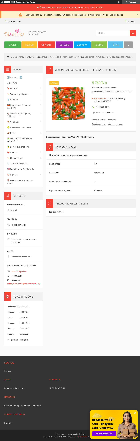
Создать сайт (21, 2)
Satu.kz (81, 434)
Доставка (82, 45)
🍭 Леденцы (13, 122)
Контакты (64, 45)
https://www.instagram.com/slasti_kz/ (23, 284)
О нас (116, 45)
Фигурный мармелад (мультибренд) (91, 57)
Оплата (99, 45)
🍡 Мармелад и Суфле (17, 94)
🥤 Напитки (12, 100)
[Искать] (133, 33)
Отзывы (7, 371)
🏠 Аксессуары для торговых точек (20, 181)
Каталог (12, 45)
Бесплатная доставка (105, 113)
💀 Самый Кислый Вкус (18, 163)
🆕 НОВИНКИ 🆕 (14, 77)
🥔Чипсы (11, 133)
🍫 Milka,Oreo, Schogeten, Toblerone (19, 115)
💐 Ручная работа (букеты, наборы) (19, 140)
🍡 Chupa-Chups (14, 158)
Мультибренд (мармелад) (61, 57)
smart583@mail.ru (19, 271)
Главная (29, 45)
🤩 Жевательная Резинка (19, 127)
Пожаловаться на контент (86, 437)
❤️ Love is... (12, 152)
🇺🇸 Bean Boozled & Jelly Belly (20, 169)
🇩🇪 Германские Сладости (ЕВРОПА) (18, 106)
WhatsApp (46, 45)
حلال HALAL (12, 83)
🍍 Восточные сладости (18, 147)
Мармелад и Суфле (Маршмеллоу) (31, 57)
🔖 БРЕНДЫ (12, 88)
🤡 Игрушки (12, 175)
